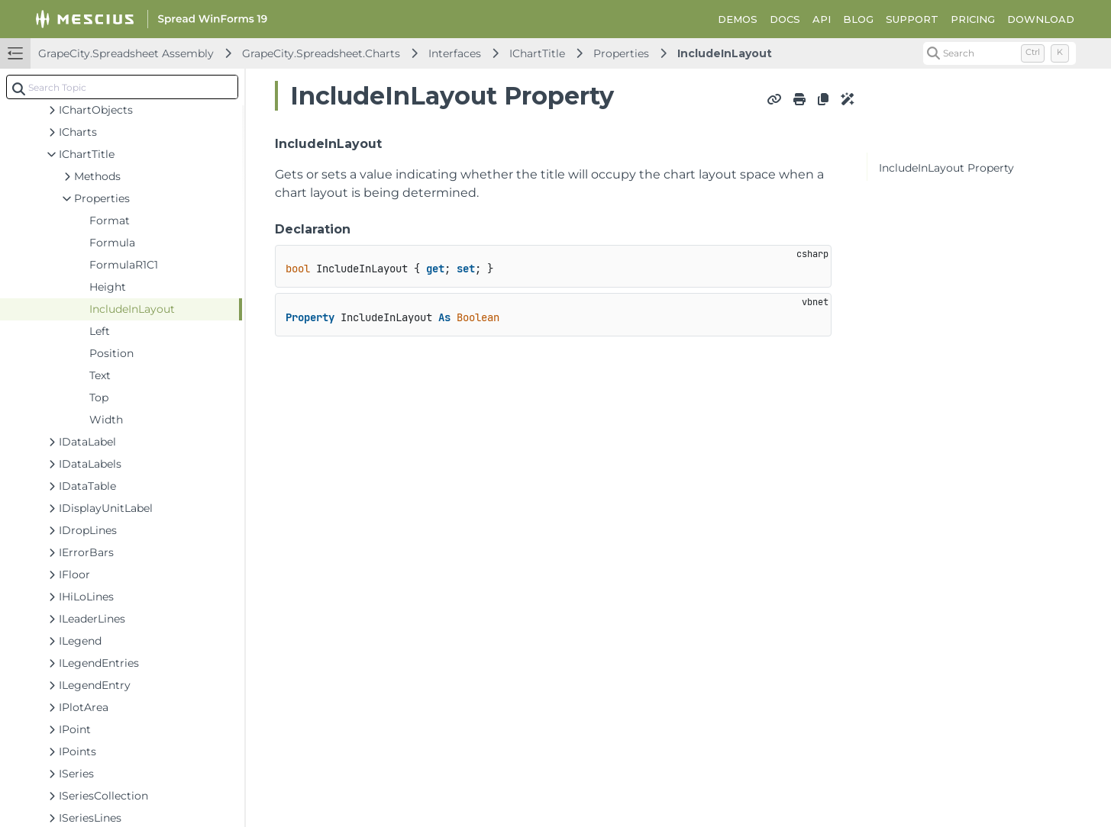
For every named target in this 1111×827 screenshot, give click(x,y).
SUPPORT (912, 19)
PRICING (973, 19)
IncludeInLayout (724, 53)
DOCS (785, 19)
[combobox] (122, 87)
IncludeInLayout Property (946, 168)
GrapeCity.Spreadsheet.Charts (321, 53)
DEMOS (737, 19)
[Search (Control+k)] (999, 53)
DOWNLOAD (1040, 19)
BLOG (858, 19)
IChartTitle (537, 53)
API (821, 19)
